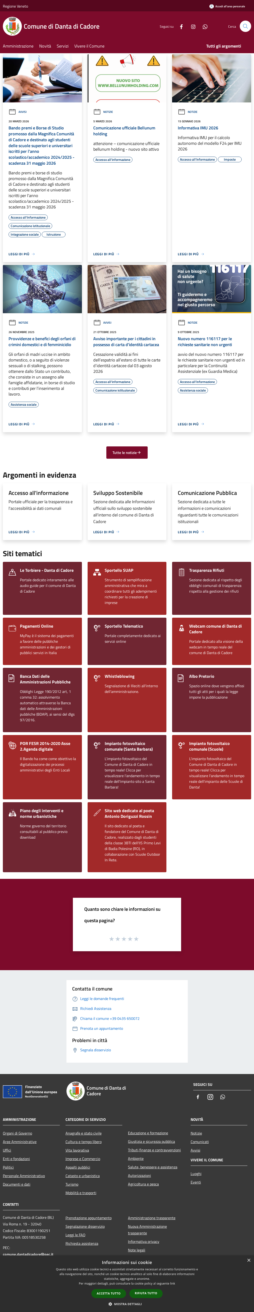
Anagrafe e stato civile (84, 1133)
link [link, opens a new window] (172, 1283)
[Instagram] (191, 26)
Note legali (136, 1250)
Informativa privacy (143, 1241)
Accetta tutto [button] (109, 1293)
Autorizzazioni (139, 1175)
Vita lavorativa (77, 1150)
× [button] (248, 1260)
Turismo (72, 1184)
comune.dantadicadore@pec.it (28, 1254)
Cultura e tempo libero (84, 1142)
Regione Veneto (15, 6)
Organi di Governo (17, 1133)
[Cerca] (245, 26)
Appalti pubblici (78, 1167)
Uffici (7, 1150)
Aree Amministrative (20, 1142)
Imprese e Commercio (83, 1159)
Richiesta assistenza (82, 1243)
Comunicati (200, 1142)
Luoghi (196, 1173)
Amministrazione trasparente (151, 1218)
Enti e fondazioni (16, 1159)
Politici (8, 1167)
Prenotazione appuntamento (89, 1218)
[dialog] (127, 1283)
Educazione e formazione (148, 1133)
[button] (127, 1304)
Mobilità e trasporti (81, 1193)
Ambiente (136, 1158)
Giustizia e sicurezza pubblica (151, 1141)
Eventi (196, 1182)
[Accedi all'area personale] (227, 6)
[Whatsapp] (203, 26)
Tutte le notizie (127, 452)
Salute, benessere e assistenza (152, 1167)
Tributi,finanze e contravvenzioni (154, 1150)
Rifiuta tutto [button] (146, 1293)
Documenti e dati (16, 1184)
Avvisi (18, 112)
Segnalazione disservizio (85, 1226)
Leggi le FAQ (75, 1235)
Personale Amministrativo (24, 1176)
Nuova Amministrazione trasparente (147, 1230)
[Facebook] (179, 26)
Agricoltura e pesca (143, 1184)
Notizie (103, 112)
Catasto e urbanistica (83, 1176)
